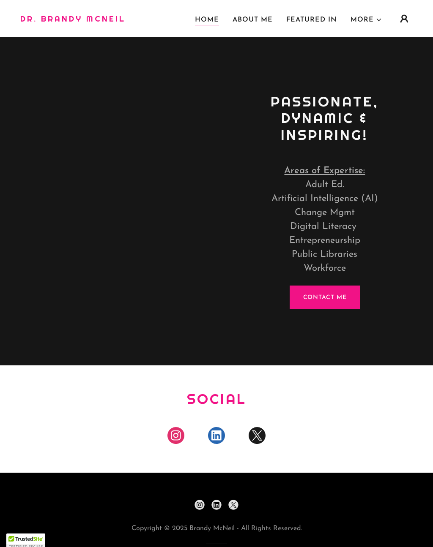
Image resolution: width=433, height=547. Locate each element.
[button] (366, 20)
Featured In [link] (311, 19)
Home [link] (207, 19)
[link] (73, 19)
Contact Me (325, 297)
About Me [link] (253, 19)
